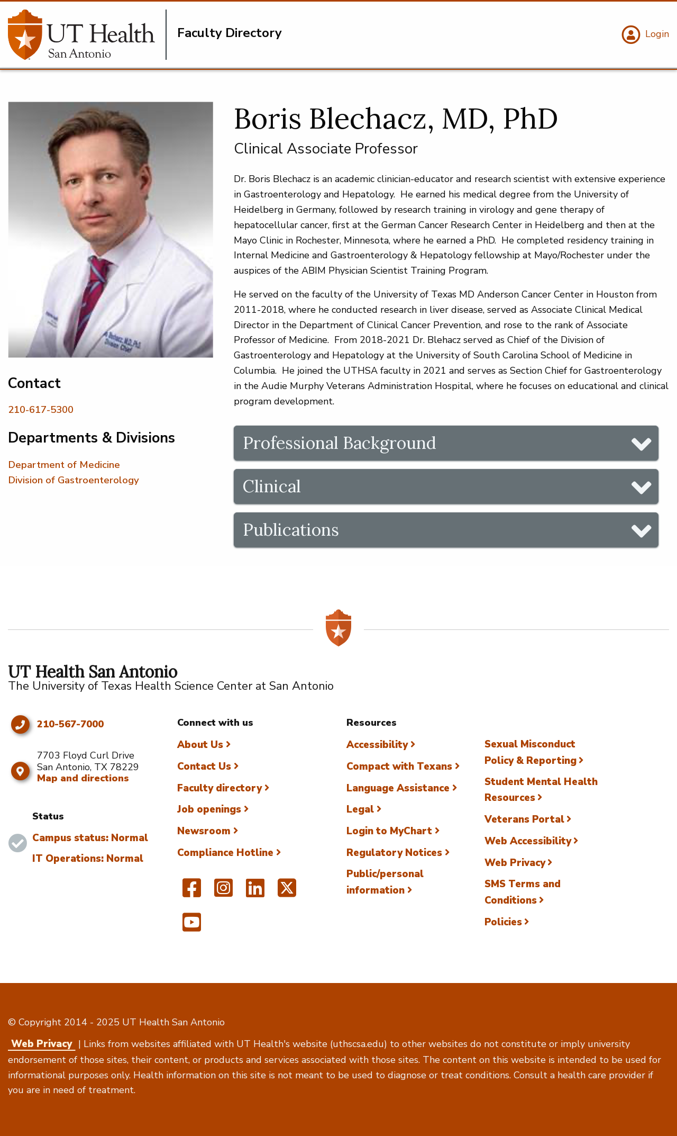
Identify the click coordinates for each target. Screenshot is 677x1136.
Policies (503, 922)
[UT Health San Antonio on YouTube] (191, 927)
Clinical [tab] (272, 486)
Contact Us (204, 766)
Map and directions (83, 778)
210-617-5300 (41, 410)
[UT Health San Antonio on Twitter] (287, 892)
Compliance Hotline (225, 853)
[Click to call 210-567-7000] (20, 724)
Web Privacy (514, 863)
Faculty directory (219, 788)
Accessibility (377, 745)
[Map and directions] (20, 771)
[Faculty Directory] (87, 35)
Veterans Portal (524, 819)
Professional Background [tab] (339, 443)
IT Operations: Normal (87, 858)
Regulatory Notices (394, 853)
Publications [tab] (291, 529)
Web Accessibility (527, 841)
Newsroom (204, 831)
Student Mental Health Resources (541, 790)
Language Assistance (398, 788)
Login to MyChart (389, 831)
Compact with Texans (399, 766)
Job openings (209, 809)
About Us (200, 745)
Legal (360, 809)
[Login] (644, 34)
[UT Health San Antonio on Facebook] (191, 892)
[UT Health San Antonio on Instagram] (223, 892)
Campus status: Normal (90, 838)
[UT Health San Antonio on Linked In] (255, 892)
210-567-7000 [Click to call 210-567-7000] (70, 725)
